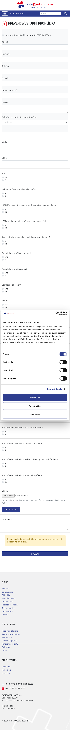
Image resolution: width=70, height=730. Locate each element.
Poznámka (7, 519)
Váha (4, 158)
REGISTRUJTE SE (17, 13)
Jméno (5, 42)
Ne (6, 196)
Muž (6, 177)
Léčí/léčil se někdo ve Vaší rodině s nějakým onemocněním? (29, 205)
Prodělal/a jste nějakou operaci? (17, 253)
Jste (4, 173)
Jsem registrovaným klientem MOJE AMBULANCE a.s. (28, 35)
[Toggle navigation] (5, 13)
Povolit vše (35, 397)
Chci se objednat (9, 641)
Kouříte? (5, 301)
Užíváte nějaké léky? (11, 285)
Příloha (5, 491)
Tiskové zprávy (8, 608)
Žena (7, 180)
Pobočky (6, 647)
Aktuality (6, 595)
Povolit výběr (35, 406)
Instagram (6, 670)
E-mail (5, 78)
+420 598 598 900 (15, 688)
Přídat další (11, 510)
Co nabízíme (7, 592)
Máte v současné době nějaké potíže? (19, 189)
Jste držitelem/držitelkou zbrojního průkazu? (22, 443)
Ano (6, 193)
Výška (5, 142)
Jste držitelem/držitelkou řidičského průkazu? (22, 428)
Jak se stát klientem (11, 634)
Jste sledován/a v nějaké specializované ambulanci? (26, 237)
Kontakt (5, 589)
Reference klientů (10, 644)
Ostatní (5, 614)
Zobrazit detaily (54, 389)
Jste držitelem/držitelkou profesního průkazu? (22, 475)
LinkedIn (6, 673)
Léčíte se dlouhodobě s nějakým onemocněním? (24, 221)
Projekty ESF (7, 602)
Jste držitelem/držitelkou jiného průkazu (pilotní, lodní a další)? (30, 459)
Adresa (5, 102)
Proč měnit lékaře (10, 631)
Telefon (5, 66)
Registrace (7, 637)
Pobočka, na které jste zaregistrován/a (19, 117)
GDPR (4, 650)
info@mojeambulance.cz (19, 683)
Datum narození (9, 90)
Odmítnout (35, 414)
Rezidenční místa (10, 605)
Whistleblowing (9, 598)
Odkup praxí (7, 611)
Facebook (6, 667)
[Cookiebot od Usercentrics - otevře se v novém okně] (55, 313)
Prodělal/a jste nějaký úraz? (14, 269)
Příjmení (5, 54)
